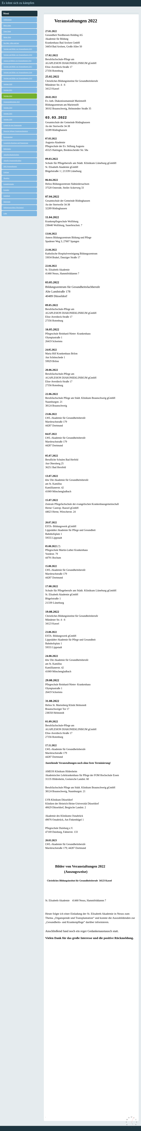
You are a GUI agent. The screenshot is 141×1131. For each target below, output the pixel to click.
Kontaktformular (8, 184)
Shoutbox (6, 178)
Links (5, 213)
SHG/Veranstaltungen (10, 166)
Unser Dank (7, 31)
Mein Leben (7, 25)
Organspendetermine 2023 (11, 102)
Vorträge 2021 (7, 90)
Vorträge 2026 (7, 119)
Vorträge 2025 (7, 114)
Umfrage (6, 172)
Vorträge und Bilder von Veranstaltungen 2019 (17, 78)
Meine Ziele (7, 37)
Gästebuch (6, 196)
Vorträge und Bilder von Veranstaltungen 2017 (17, 67)
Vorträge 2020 (7, 84)
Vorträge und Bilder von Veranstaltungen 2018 (17, 72)
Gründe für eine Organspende (12, 125)
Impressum (6, 202)
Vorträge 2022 (7, 96)
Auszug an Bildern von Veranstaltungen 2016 (17, 61)
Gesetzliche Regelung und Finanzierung (15, 143)
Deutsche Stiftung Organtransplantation (15, 131)
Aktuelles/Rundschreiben (11, 155)
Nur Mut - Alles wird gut (11, 43)
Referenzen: (7, 149)
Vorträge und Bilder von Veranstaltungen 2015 (17, 49)
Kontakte (6, 190)
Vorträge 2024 (7, 108)
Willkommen (7, 20)
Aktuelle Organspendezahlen (12, 160)
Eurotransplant (8, 137)
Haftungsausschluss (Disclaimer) (13, 207)
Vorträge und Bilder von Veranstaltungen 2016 (17, 55)
